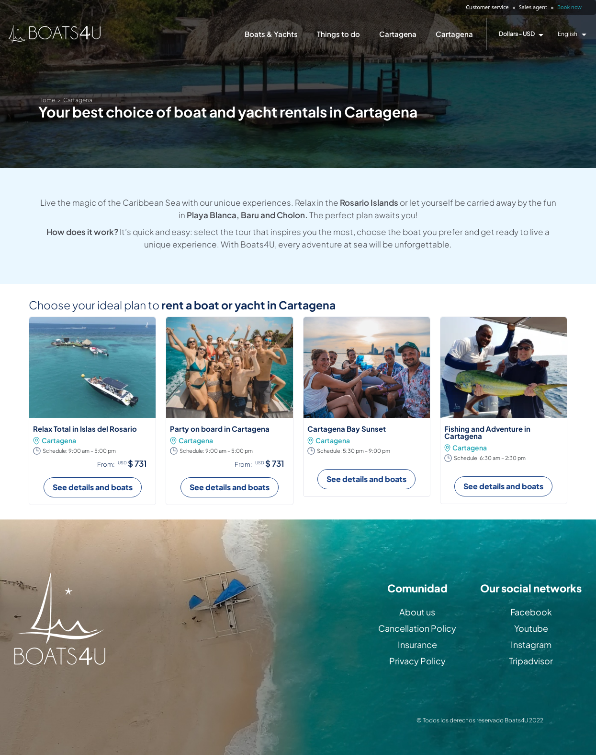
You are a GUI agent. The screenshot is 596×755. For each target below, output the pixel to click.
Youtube (531, 628)
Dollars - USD (517, 34)
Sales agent (533, 7)
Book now (569, 7)
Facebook (531, 611)
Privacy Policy (417, 660)
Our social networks (531, 588)
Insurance (417, 644)
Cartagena (397, 33)
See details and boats (93, 487)
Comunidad (417, 588)
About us (417, 611)
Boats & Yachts (271, 33)
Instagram (531, 644)
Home (46, 100)
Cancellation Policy (417, 628)
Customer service (487, 7)
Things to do (338, 33)
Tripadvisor (531, 660)
